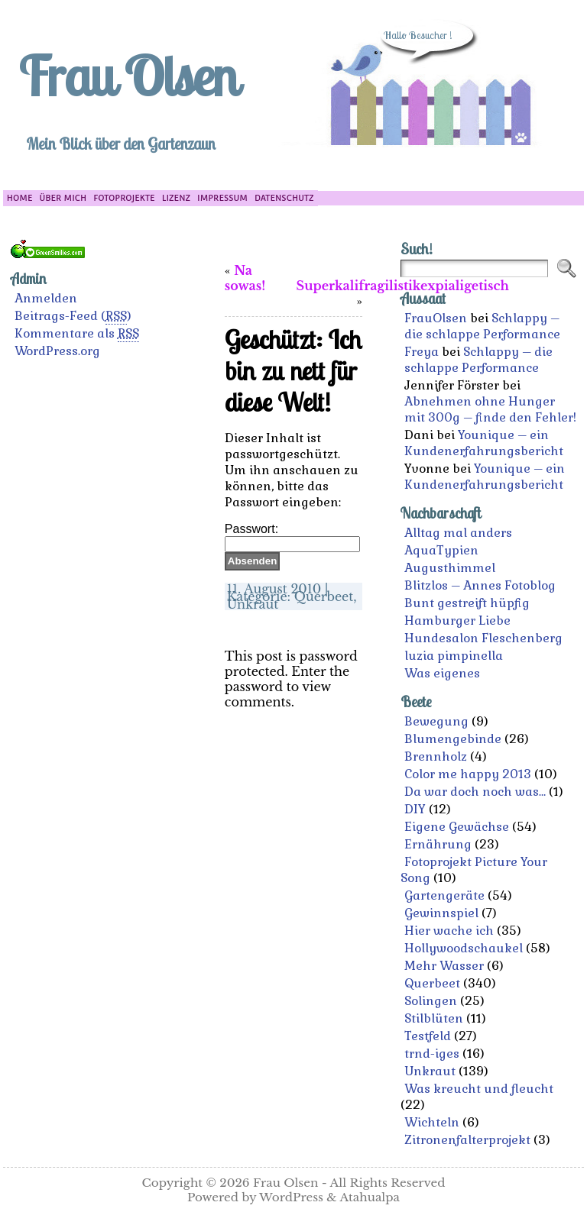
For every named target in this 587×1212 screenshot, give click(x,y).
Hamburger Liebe (457, 620)
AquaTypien (441, 550)
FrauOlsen (435, 318)
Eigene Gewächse (456, 827)
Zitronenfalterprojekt (467, 1140)
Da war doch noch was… (475, 792)
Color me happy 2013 (467, 774)
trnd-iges (431, 1054)
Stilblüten (433, 1018)
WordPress (291, 1197)
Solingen (430, 1001)
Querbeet (324, 596)
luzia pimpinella (453, 656)
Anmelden (46, 298)
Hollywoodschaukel (463, 948)
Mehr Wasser (444, 966)
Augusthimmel (449, 568)
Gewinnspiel (441, 913)
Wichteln (431, 1122)
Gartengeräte (444, 895)
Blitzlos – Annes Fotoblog (480, 585)
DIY (415, 809)
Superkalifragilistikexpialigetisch (403, 285)
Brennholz (435, 756)
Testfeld (427, 1036)
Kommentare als (77, 333)
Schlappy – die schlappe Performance (482, 326)
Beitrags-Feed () (73, 316)
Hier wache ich (449, 931)
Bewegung (436, 721)
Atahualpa (369, 1197)
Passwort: (292, 536)
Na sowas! (245, 278)
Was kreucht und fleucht (478, 1089)
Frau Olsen (127, 75)
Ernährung (438, 844)
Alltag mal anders (458, 533)
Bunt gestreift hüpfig (467, 603)
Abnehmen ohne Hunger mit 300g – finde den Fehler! (490, 409)
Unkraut (252, 604)
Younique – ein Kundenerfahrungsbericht (483, 443)
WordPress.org (57, 351)
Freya (421, 352)
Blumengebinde (452, 739)
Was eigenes (442, 673)
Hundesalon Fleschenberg (483, 638)
